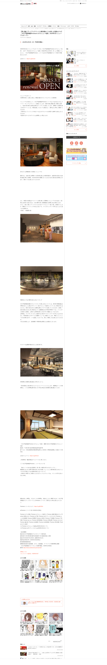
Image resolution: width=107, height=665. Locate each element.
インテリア (39, 26)
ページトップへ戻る (76, 163)
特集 (67, 48)
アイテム (44, 26)
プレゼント (79, 0)
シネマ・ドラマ (70, 26)
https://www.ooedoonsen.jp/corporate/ (32, 547)
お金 (32, 26)
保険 (35, 26)
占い (76, 0)
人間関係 (49, 26)
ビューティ (70, 0)
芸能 (58, 26)
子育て (61, 0)
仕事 (29, 26)
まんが (74, 0)
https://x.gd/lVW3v (38, 506)
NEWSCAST (28, 37)
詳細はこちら (23, 551)
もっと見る (76, 65)
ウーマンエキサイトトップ (73, 3)
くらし (64, 0)
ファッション (63, 26)
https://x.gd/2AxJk (31, 58)
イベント (54, 26)
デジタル (77, 26)
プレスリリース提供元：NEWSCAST (29, 553)
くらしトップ (24, 26)
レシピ (67, 0)
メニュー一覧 (84, 0)
